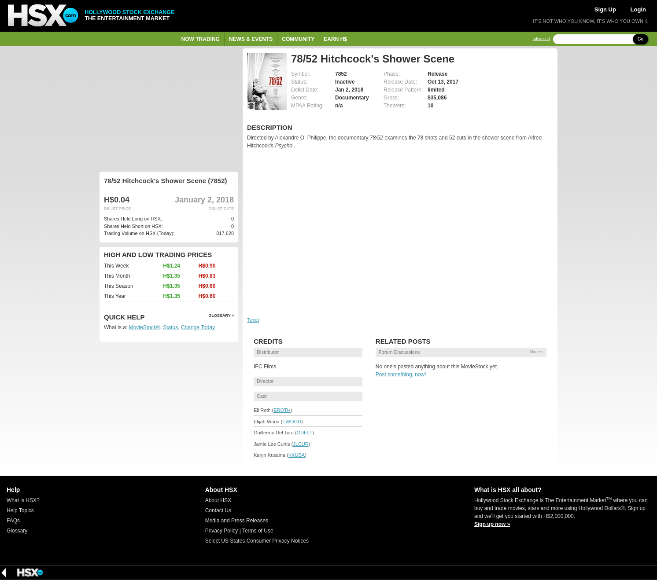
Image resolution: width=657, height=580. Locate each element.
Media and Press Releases (236, 521)
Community (298, 39)
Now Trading (200, 39)
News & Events (251, 39)
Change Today (198, 327)
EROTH (282, 410)
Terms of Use (257, 531)
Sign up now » (492, 524)
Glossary (17, 531)
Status (170, 327)
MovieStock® (144, 327)
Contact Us (218, 510)
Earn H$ (335, 39)
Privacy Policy (221, 531)
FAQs (13, 521)
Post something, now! (401, 374)
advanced (541, 39)
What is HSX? (23, 500)
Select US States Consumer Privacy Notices (257, 541)
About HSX (218, 500)
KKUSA (296, 455)
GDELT (305, 432)
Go (640, 39)
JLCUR (300, 444)
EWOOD (291, 421)
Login (638, 9)
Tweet (253, 320)
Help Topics (20, 510)
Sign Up (605, 9)
